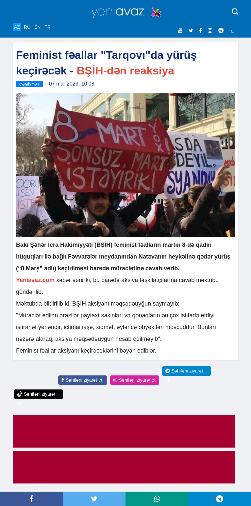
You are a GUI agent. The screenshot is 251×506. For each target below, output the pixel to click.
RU (27, 27)
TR (47, 27)
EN (37, 27)
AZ (17, 27)
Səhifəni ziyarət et (81, 380)
